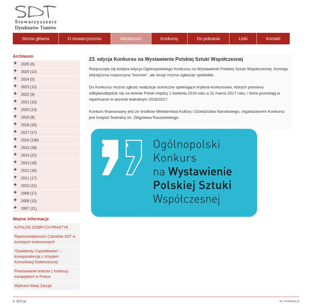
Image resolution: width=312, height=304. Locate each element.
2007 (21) (29, 208)
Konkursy (169, 38)
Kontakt (273, 38)
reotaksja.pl (291, 301)
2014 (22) (29, 155)
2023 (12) (29, 87)
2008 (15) (29, 201)
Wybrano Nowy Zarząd (32, 286)
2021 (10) (29, 102)
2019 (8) (28, 117)
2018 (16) (29, 125)
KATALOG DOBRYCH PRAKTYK (41, 227)
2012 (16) (29, 170)
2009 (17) (29, 193)
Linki (243, 38)
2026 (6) (28, 64)
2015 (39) (29, 148)
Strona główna (35, 38)
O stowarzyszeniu (84, 38)
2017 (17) (29, 132)
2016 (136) (30, 140)
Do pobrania (208, 38)
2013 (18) (29, 163)
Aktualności (131, 38)
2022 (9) (28, 94)
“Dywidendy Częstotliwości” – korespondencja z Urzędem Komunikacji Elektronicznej (38, 256)
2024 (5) (28, 79)
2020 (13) (29, 110)
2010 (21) (29, 186)
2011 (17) (29, 178)
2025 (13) (29, 72)
